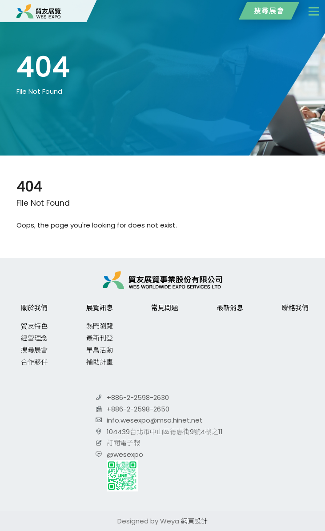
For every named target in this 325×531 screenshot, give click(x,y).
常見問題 (164, 307)
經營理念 (34, 338)
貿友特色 (34, 326)
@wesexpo (125, 454)
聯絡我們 (295, 307)
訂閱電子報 (123, 442)
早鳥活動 (99, 350)
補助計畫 (99, 362)
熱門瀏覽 (99, 326)
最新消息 (230, 307)
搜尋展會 (269, 11)
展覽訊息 (99, 307)
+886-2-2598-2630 (138, 397)
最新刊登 (99, 338)
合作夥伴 (34, 362)
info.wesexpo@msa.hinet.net (155, 420)
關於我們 (34, 307)
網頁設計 (194, 521)
